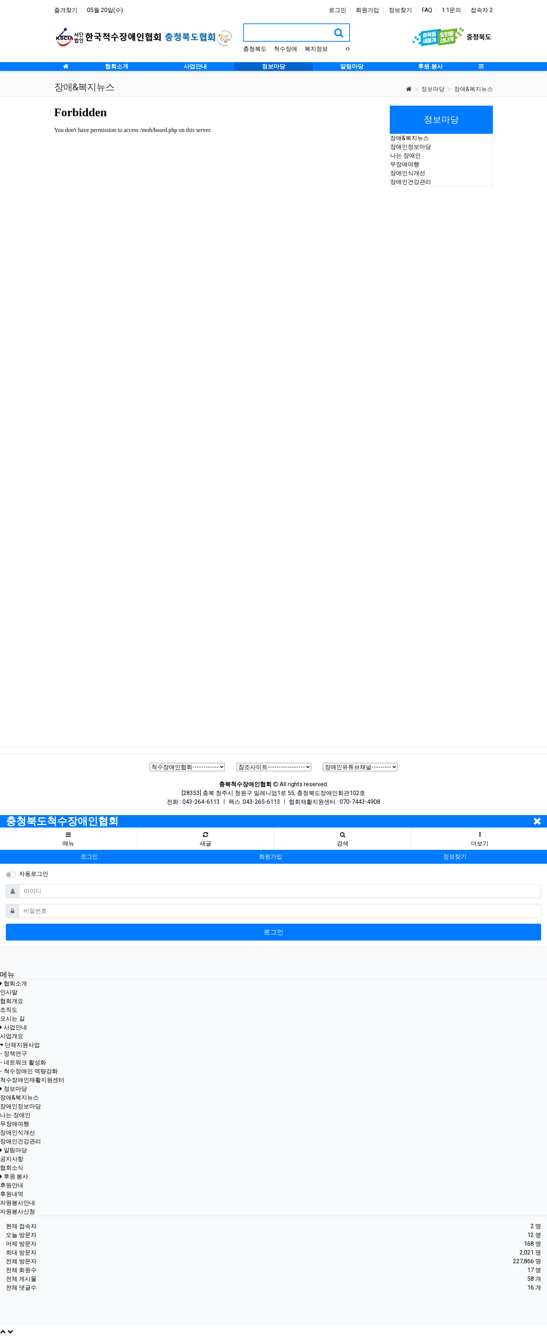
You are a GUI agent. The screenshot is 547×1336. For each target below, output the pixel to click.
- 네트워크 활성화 (23, 1062)
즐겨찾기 (66, 10)
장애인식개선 (407, 173)
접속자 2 (482, 10)
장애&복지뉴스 (473, 89)
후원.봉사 (16, 1176)
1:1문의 (451, 10)
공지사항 (11, 1158)
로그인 (337, 10)
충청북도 (255, 48)
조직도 (9, 1009)
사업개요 (11, 1036)
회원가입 (367, 10)
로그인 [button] (89, 856)
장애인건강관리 (410, 181)
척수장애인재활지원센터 (32, 1079)
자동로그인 (33, 873)
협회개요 (11, 1001)
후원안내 (11, 1185)
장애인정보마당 (410, 146)
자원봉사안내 (17, 1202)
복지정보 (316, 48)
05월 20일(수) (105, 10)
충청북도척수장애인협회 (62, 821)
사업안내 (15, 1027)
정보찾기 (400, 10)
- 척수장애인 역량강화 (29, 1071)
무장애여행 (404, 164)
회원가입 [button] (270, 856)
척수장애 (285, 48)
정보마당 (433, 89)
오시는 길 (12, 1018)
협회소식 (11, 1167)
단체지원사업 (22, 1044)
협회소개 (15, 983)
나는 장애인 (405, 155)
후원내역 (11, 1194)
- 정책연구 (13, 1053)
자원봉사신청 (17, 1211)
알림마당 (15, 1150)
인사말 (9, 992)
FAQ (427, 10)
